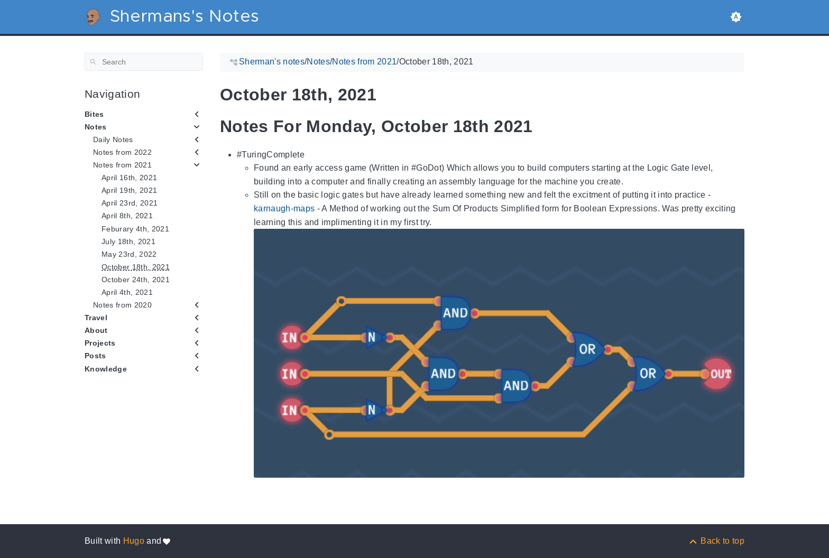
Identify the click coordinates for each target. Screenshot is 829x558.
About (96, 330)
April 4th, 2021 (127, 292)
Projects (100, 343)
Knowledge (106, 369)
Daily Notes (113, 139)
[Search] (144, 62)
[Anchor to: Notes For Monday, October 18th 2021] (541, 126)
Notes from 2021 (122, 165)
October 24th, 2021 (136, 279)
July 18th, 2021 (128, 241)
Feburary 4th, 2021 (135, 229)
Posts (95, 355)
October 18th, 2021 (136, 267)
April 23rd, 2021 (130, 203)
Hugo (133, 540)
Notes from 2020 (122, 305)
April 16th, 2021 (129, 177)
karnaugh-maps (284, 208)
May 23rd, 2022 (129, 254)
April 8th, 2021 (127, 215)
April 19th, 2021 (129, 190)
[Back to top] (716, 540)
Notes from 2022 (122, 152)
